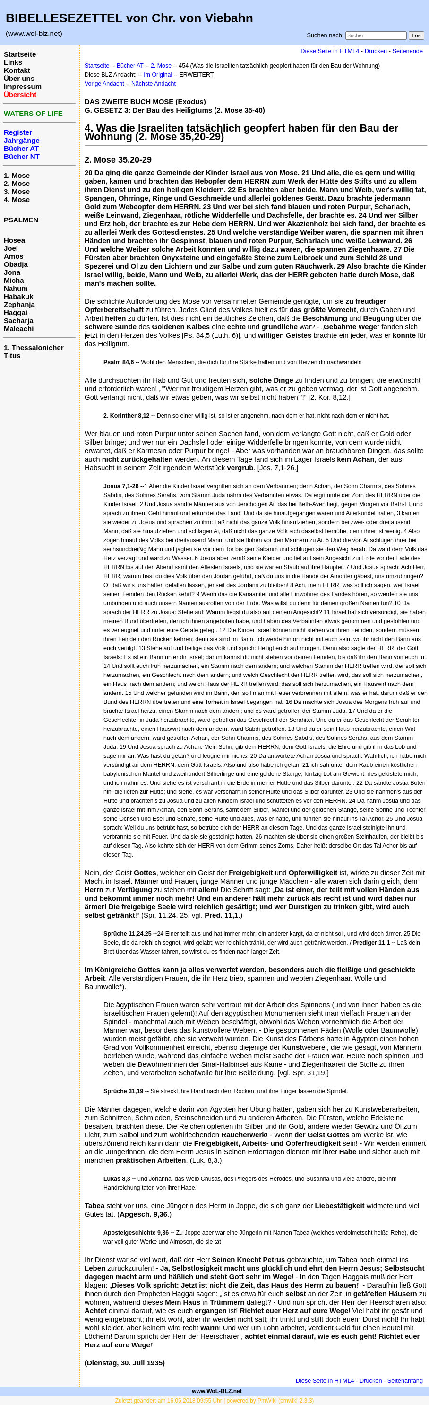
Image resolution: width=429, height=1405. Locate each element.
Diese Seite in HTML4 (329, 50)
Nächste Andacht (153, 83)
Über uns (19, 78)
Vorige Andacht (104, 83)
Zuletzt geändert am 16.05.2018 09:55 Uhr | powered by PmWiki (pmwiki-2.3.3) (214, 1400)
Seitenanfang (405, 1380)
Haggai (15, 312)
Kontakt (17, 70)
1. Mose (17, 175)
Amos (14, 256)
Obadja (16, 264)
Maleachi (19, 329)
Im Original (158, 74)
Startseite (20, 54)
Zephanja (19, 304)
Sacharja (19, 320)
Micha (14, 280)
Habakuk (19, 296)
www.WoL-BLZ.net (216, 1391)
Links (13, 62)
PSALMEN (21, 220)
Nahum (16, 288)
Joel (11, 248)
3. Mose (17, 191)
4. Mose (17, 199)
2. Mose (17, 183)
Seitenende (407, 50)
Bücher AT (130, 65)
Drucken (376, 50)
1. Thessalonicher (34, 347)
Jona (12, 272)
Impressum (23, 86)
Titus (12, 355)
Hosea (14, 240)
